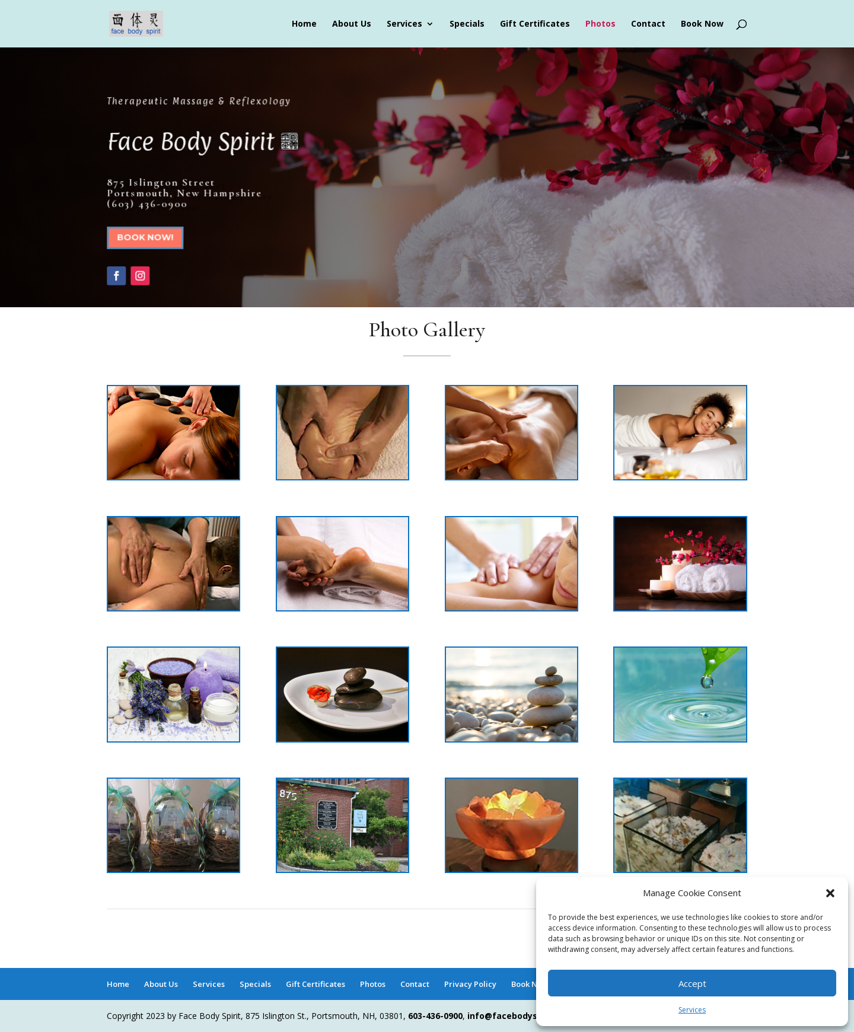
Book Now (702, 24)
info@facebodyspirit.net (519, 1015)
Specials (467, 24)
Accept (692, 983)
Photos (600, 24)
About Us (351, 24)
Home (304, 24)
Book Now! (148, 237)
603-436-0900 (435, 1015)
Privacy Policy (470, 984)
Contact (648, 24)
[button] (830, 893)
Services (692, 1010)
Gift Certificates (535, 24)
